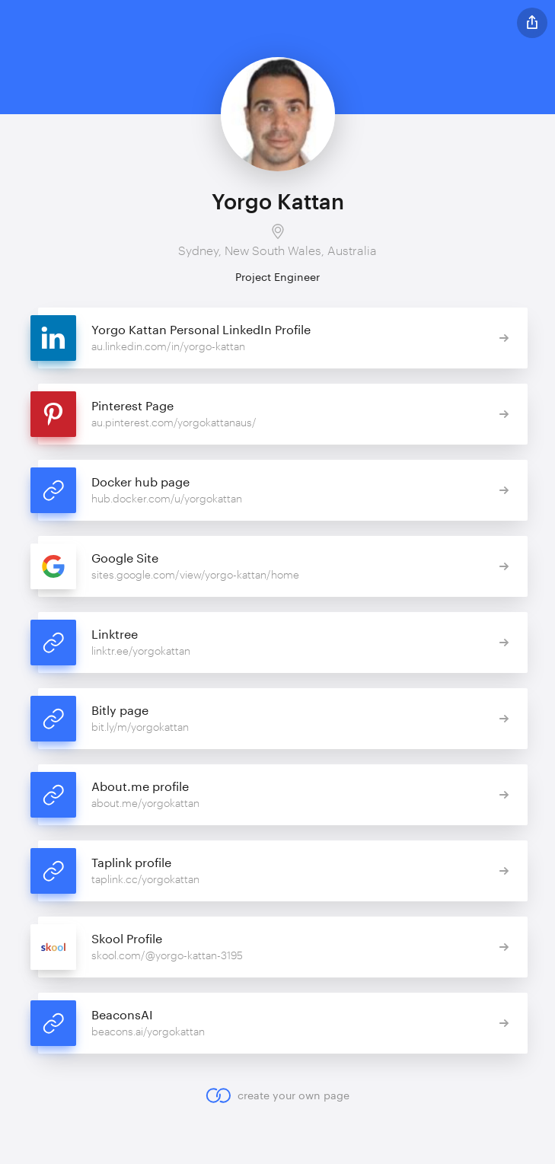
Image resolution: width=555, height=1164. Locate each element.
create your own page (277, 1095)
